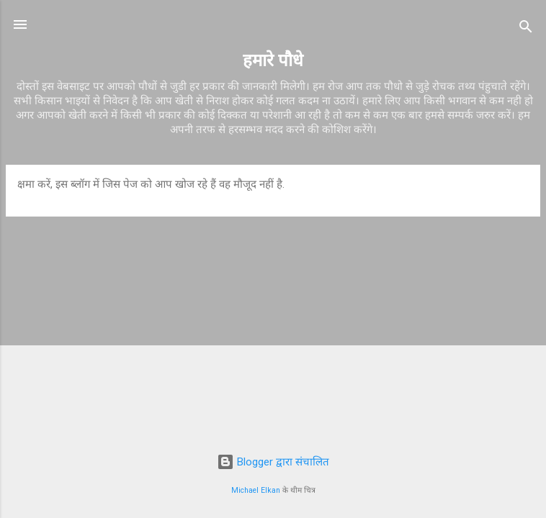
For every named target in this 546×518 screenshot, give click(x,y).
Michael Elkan (255, 490)
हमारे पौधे (273, 60)
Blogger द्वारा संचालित (273, 461)
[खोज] (525, 29)
